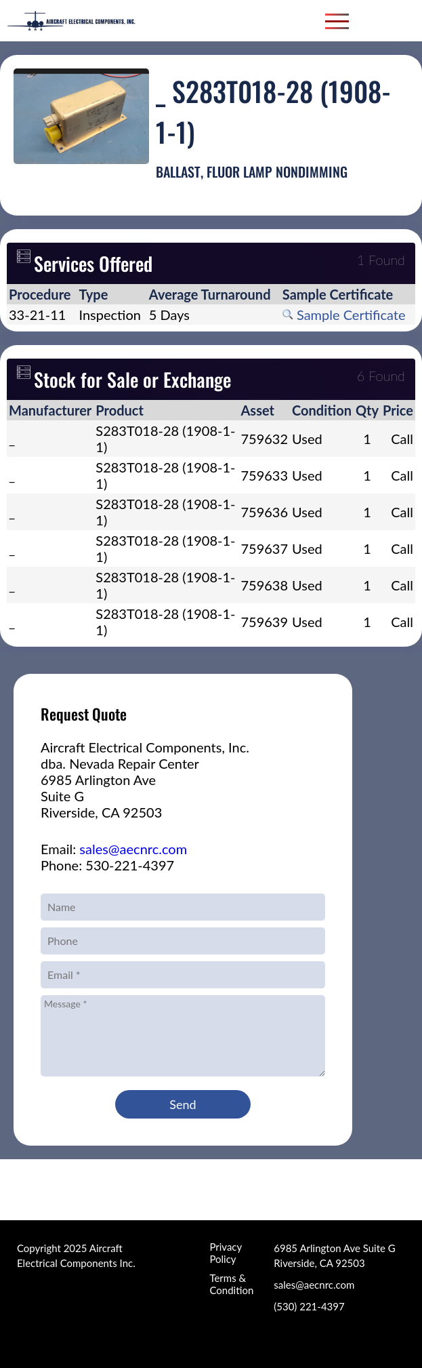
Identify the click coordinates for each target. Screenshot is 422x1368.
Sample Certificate (344, 314)
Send (182, 1104)
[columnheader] (42, 294)
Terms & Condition (231, 1284)
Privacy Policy (225, 1253)
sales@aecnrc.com (133, 849)
